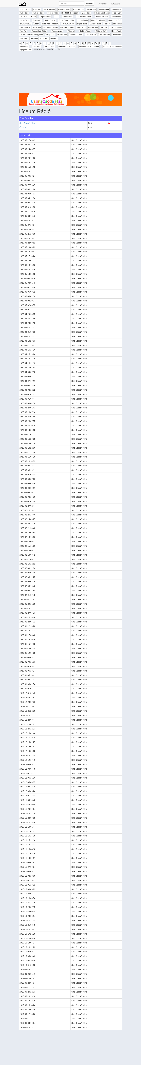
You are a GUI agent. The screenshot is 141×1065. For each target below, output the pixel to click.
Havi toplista (49, 46)
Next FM (103, 27)
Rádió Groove (50, 20)
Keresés (89, 3)
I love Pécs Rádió (98, 20)
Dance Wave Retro (84, 17)
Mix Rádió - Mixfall (50, 27)
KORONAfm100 (68, 24)
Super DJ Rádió (76, 35)
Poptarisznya (57, 31)
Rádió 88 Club (49, 9)
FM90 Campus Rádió (27, 17)
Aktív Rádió (91, 9)
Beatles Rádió (52, 13)
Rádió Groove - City (66, 20)
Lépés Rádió (82, 24)
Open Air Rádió (116, 27)
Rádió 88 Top (78, 9)
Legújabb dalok (25, 50)
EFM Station (117, 17)
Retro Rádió (117, 31)
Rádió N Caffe (101, 31)
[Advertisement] (70, 73)
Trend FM (34, 38)
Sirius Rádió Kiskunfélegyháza (31, 35)
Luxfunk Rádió (95, 24)
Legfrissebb (23, 46)
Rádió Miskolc (24, 27)
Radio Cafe (117, 13)
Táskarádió (117, 35)
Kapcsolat (115, 4)
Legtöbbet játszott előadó (89, 46)
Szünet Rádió (90, 35)
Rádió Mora (81, 27)
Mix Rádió (37, 27)
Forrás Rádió (24, 20)
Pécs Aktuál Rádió (39, 31)
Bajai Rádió (23, 13)
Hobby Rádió (83, 20)
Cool (56, 17)
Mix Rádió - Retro (67, 27)
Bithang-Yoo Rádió (101, 13)
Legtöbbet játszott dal (66, 46)
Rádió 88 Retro (64, 9)
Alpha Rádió (104, 9)
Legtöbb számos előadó (112, 46)
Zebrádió (53, 38)
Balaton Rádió (37, 13)
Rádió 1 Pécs (85, 31)
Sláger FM (50, 35)
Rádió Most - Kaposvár (50, 24)
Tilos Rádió (23, 38)
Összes (22, 127)
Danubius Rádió (101, 17)
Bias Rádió (86, 13)
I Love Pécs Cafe (115, 20)
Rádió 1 (71, 31)
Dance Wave (67, 17)
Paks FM (22, 31)
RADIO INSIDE (25, 24)
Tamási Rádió (104, 35)
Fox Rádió (37, 20)
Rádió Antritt (117, 9)
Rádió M (107, 24)
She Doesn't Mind (27, 123)
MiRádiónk (117, 24)
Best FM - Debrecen (70, 13)
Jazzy (36, 24)
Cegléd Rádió (45, 17)
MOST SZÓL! (24, 9)
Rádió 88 (36, 9)
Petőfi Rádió (93, 27)
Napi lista (36, 46)
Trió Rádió (44, 38)
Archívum (102, 4)
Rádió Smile (62, 35)
